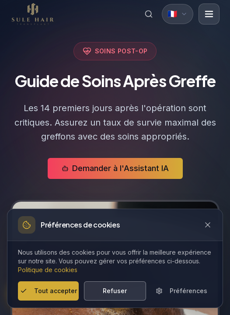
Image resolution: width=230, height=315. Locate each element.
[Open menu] (209, 14)
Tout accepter (48, 290)
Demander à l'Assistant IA (115, 168)
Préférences (181, 290)
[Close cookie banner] (207, 224)
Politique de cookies (47, 269)
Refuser (115, 290)
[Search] (149, 14)
